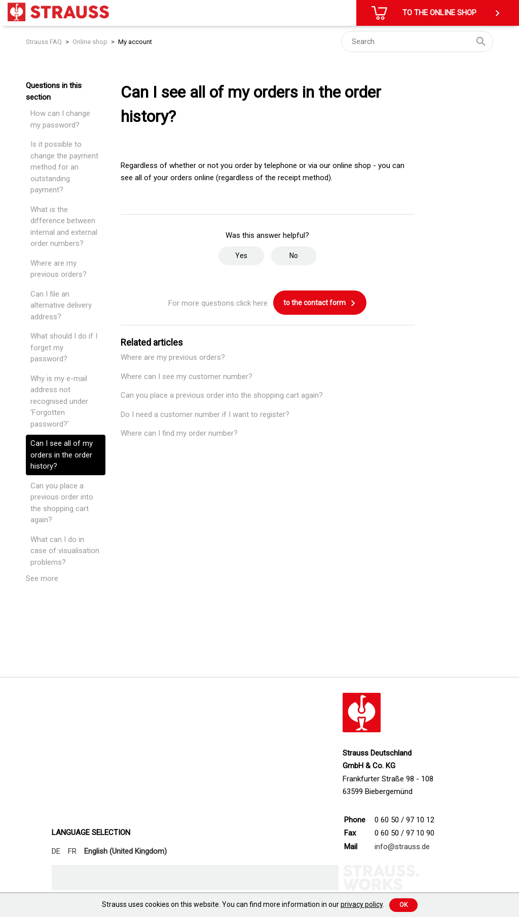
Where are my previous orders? (58, 269)
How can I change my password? (60, 119)
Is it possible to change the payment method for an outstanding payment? (64, 167)
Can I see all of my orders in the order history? (61, 455)
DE (56, 851)
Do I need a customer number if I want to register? (205, 414)
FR (72, 851)
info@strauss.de (402, 846)
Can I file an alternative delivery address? (61, 305)
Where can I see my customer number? (186, 376)
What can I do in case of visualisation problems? (64, 551)
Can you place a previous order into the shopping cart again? (61, 503)
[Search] (417, 41)
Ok (403, 904)
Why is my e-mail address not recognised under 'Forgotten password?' (59, 401)
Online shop (89, 42)
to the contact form (319, 303)
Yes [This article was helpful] (241, 256)
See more (42, 578)
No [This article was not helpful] (293, 256)
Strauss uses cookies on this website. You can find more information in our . (243, 904)
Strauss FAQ (44, 42)
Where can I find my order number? (179, 433)
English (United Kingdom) (125, 851)
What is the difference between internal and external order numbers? (63, 226)
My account (135, 42)
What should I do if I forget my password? (63, 347)
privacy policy (362, 904)
